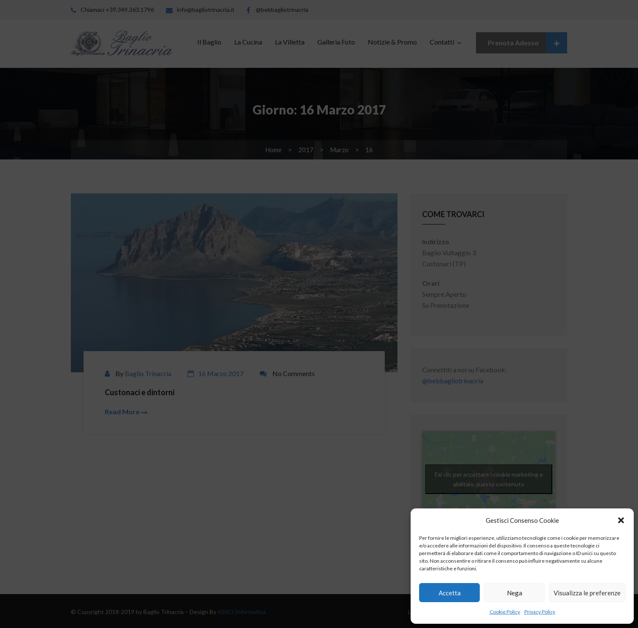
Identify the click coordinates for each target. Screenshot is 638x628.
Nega (514, 593)
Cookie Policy (505, 611)
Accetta (450, 593)
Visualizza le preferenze (587, 593)
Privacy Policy (539, 611)
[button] (621, 520)
